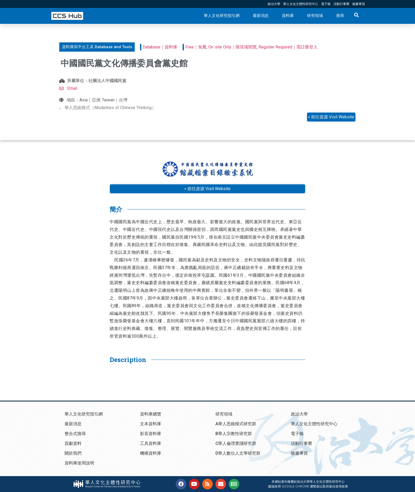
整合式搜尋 (75, 433)
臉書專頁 (358, 4)
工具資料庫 (150, 443)
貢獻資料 (73, 443)
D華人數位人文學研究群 (238, 453)
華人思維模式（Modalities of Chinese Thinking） (110, 107)
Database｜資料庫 (160, 47)
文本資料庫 (150, 423)
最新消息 (261, 15)
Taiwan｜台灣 (114, 99)
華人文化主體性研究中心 (300, 4)
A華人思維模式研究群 (235, 423)
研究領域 (315, 15)
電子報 (326, 4)
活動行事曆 (341, 4)
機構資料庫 (150, 453)
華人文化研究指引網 (222, 15)
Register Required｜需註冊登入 (288, 47)
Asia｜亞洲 (89, 99)
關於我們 (73, 453)
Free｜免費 (195, 47)
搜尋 (340, 15)
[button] (97, 47)
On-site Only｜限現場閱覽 (232, 47)
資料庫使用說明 (79, 463)
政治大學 (274, 4)
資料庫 (288, 15)
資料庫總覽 (150, 414)
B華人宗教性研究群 (233, 433)
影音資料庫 (150, 433)
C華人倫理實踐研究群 (235, 443)
